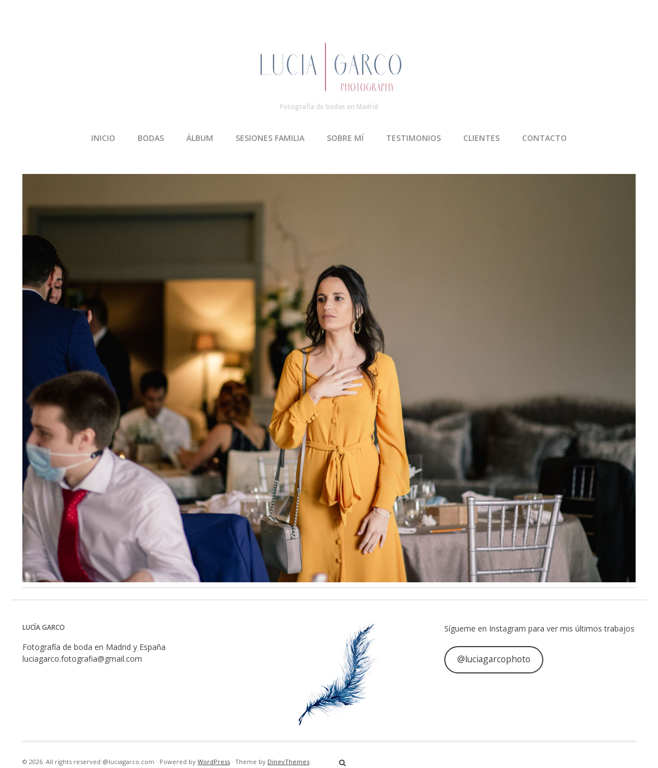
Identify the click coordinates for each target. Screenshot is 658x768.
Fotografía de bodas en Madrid (329, 106)
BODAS (151, 138)
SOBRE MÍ (345, 138)
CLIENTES (481, 138)
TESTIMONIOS (413, 138)
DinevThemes (288, 761)
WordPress (214, 761)
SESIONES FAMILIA (270, 138)
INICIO (103, 138)
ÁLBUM (199, 138)
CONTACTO (544, 138)
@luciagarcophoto (493, 659)
